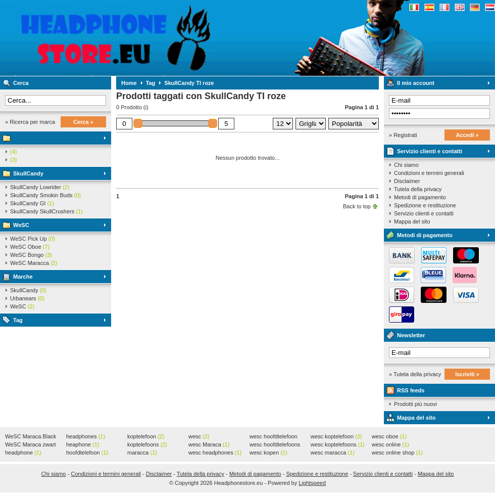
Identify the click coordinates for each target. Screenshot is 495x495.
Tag (18, 320)
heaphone (82, 444)
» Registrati (403, 135)
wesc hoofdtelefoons (275, 444)
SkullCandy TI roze (189, 83)
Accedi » (467, 135)
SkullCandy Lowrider (39, 187)
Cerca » (83, 122)
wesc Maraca (208, 444)
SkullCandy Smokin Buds (45, 195)
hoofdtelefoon (87, 452)
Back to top (357, 206)
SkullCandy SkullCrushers (46, 211)
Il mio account (415, 83)
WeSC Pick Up (32, 239)
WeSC (21, 225)
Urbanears (27, 298)
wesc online (390, 444)
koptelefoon (145, 436)
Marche (23, 277)
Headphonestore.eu (134, 38)
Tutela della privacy (417, 189)
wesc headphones (214, 452)
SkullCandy (28, 173)
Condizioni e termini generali (429, 173)
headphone (23, 452)
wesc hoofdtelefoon (274, 436)
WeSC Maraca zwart (30, 444)
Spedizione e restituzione (425, 205)
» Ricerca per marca (30, 122)
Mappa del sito (412, 221)
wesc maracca (333, 452)
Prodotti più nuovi (415, 404)
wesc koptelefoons (338, 444)
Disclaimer (407, 181)
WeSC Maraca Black (30, 436)
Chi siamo (406, 165)
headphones (85, 436)
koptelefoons (147, 444)
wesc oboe (389, 436)
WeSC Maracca (33, 263)
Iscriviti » (467, 374)
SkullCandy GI (32, 203)
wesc (199, 436)
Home (129, 83)
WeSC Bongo (31, 255)
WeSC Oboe (29, 247)
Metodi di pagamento (420, 197)
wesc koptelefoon (336, 436)
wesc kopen (268, 452)
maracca (142, 452)
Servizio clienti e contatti (429, 151)
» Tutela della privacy (415, 374)
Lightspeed (312, 483)
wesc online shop (397, 452)
